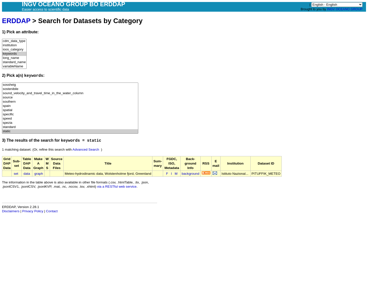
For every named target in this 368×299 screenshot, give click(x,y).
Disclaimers (10, 211)
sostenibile (70, 89)
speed (70, 119)
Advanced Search (85, 149)
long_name (14, 58)
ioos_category (14, 49)
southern (70, 102)
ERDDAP (16, 21)
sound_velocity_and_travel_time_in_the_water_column (70, 93)
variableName (14, 66)
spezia (70, 123)
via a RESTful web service (117, 186)
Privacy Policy (32, 211)
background (190, 173)
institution (14, 45)
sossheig (70, 85)
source (70, 97)
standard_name (14, 62)
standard (70, 127)
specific (70, 114)
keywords (14, 54)
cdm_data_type (14, 41)
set (16, 173)
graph (38, 173)
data (26, 173)
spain (70, 106)
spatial (70, 110)
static (70, 131)
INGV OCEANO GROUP (345, 9)
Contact (52, 211)
